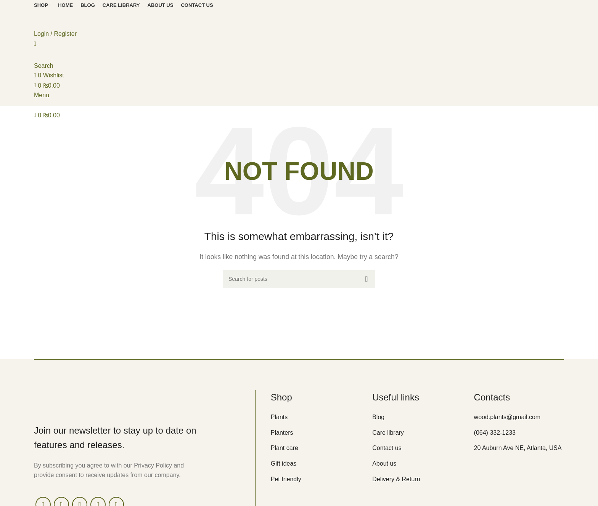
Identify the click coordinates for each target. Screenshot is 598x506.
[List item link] (316, 417)
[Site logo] (76, 19)
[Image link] (99, 400)
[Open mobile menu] (41, 95)
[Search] (299, 279)
